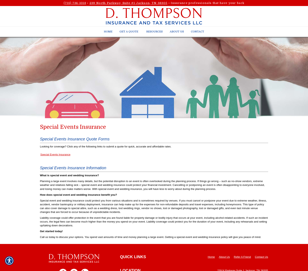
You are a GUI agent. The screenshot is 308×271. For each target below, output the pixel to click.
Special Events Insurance (55, 154)
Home (211, 256)
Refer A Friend (242, 256)
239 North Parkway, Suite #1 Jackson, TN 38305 (128, 3)
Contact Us (261, 256)
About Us (224, 256)
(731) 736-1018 (75, 3)
